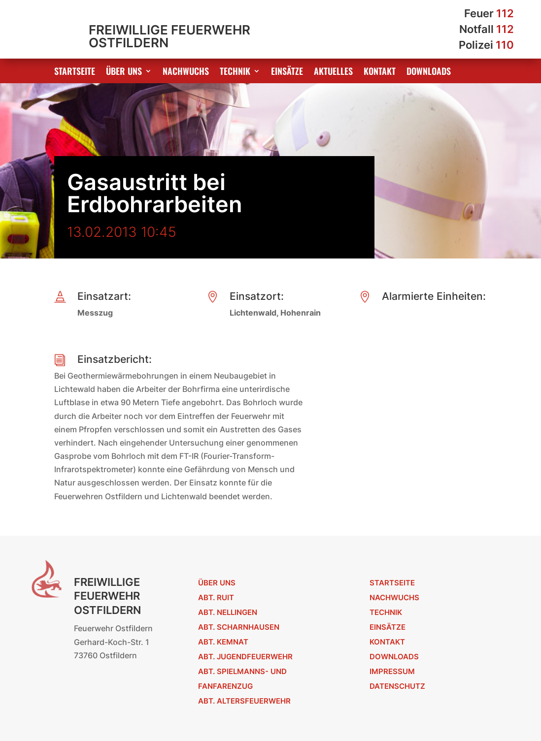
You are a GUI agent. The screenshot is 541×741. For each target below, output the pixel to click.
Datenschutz (397, 686)
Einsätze (287, 72)
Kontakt (380, 72)
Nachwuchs (186, 72)
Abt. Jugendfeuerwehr (245, 656)
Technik (235, 72)
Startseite (74, 72)
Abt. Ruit (216, 597)
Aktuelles (333, 72)
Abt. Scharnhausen (238, 627)
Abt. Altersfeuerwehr (244, 701)
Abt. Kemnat (223, 641)
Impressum (392, 671)
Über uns (124, 72)
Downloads (428, 72)
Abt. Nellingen (227, 612)
